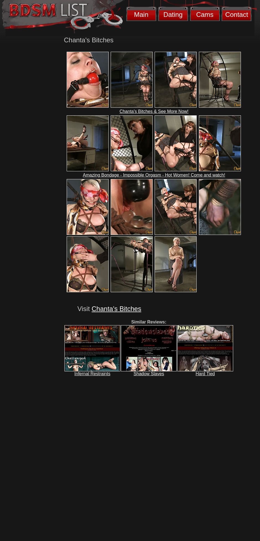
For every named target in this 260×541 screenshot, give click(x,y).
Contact (236, 14)
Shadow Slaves (149, 373)
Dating (173, 14)
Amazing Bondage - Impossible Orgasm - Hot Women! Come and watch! (154, 175)
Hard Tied (205, 373)
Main (141, 14)
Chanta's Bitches (116, 308)
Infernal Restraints (92, 373)
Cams (205, 14)
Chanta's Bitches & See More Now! (153, 111)
